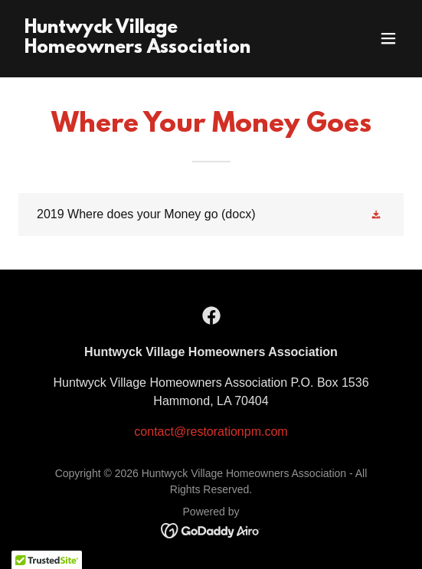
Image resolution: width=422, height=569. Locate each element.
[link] (153, 48)
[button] (388, 38)
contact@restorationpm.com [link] (210, 431)
